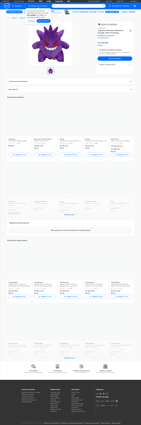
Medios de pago (27, 402)
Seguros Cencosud (77, 404)
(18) (97, 143)
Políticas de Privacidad (92, 423)
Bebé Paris (54, 407)
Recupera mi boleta (28, 394)
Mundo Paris (121, 1)
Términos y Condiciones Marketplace (71, 423)
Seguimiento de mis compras (31, 392)
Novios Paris (109, 1)
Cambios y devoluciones (29, 400)
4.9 (69, 143)
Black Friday (54, 396)
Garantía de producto (28, 398)
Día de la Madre (55, 402)
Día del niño (54, 404)
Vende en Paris (55, 392)
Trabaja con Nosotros (78, 411)
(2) (19, 288)
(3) (71, 288)
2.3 (69, 288)
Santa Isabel (75, 398)
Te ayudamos (134, 1)
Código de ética (105, 423)
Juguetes (14, 18)
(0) (19, 143)
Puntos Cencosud (19, 1)
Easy (72, 396)
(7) (44, 143)
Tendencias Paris (56, 409)
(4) (121, 288)
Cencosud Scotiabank (94, 1)
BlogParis (54, 411)
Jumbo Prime (6, 1)
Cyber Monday (55, 398)
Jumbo (73, 394)
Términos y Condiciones (51, 423)
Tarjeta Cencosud (76, 400)
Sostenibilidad (55, 394)
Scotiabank (74, 402)
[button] (38, 5)
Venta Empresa (76, 409)
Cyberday (53, 400)
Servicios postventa (28, 396)
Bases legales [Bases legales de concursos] (116, 423)
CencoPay (74, 407)
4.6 (95, 143)
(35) (71, 143)
